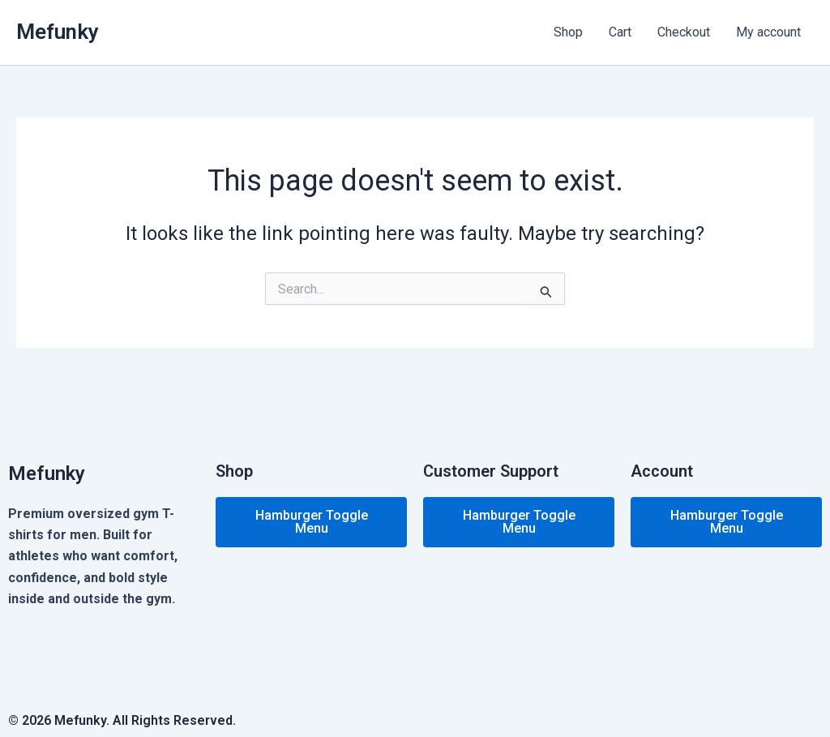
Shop (568, 32)
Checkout (683, 32)
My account (768, 32)
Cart (620, 32)
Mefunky (57, 31)
